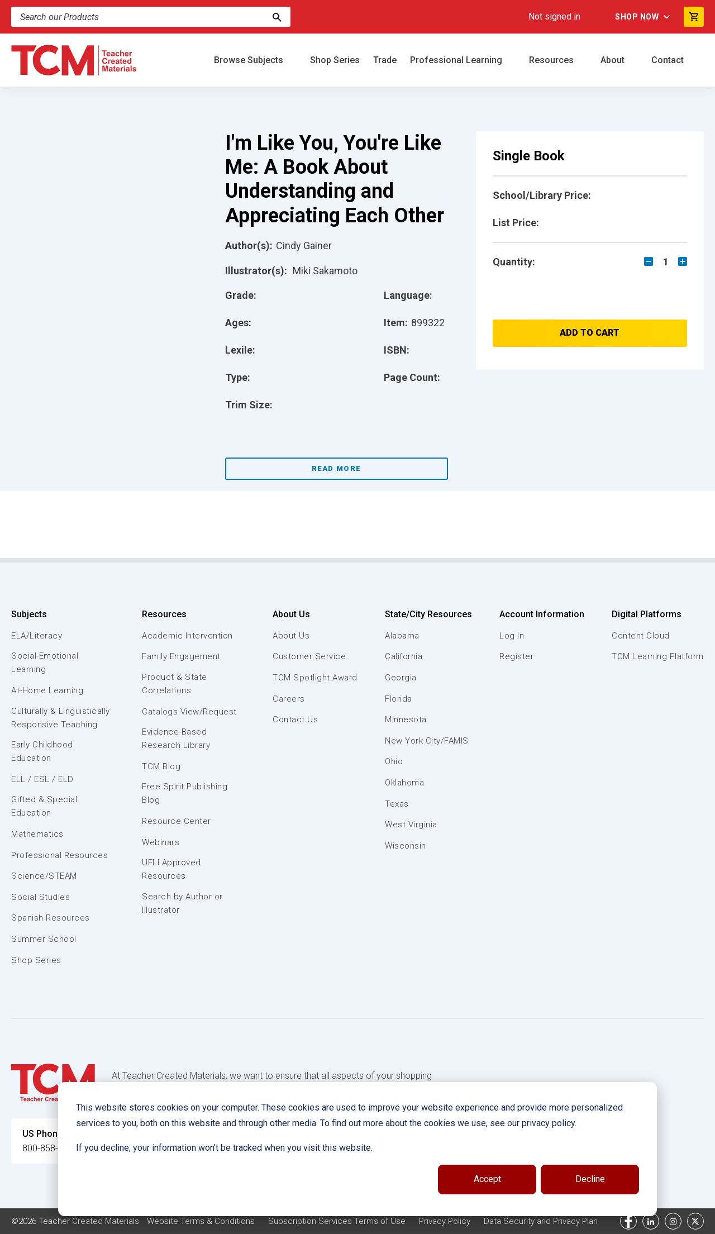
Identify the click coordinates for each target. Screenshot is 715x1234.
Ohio (394, 761)
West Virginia (411, 825)
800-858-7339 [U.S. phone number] (50, 1148)
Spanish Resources (50, 918)
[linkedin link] (650, 1221)
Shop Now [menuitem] (637, 16)
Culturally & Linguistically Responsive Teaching (60, 718)
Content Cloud (641, 636)
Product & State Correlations (174, 683)
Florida (398, 699)
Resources (552, 60)
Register (516, 656)
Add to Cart (589, 332)
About (613, 60)
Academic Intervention (187, 636)
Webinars (160, 842)
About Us (291, 614)
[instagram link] (673, 1221)
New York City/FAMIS (427, 741)
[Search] (277, 17)
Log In (511, 636)
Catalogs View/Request (189, 712)
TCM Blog (161, 766)
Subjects (29, 614)
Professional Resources (59, 855)
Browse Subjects (249, 60)
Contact (668, 60)
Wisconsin (405, 846)
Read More (336, 468)
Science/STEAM (44, 876)
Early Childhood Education (42, 751)
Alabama (402, 636)
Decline (590, 1179)
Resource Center (176, 821)
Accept (487, 1179)
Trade (385, 60)
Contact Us (295, 719)
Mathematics (37, 834)
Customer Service (309, 656)
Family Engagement (181, 656)
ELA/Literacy (36, 636)
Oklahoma (404, 783)
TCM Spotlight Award (315, 678)
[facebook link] (628, 1221)
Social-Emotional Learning (44, 662)
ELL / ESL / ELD (42, 779)
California (403, 656)
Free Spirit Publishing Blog (184, 793)
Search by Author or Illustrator (182, 903)
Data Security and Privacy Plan (541, 1221)
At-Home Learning (47, 690)
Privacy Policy (444, 1221)
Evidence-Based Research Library (176, 738)
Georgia (401, 678)
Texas (397, 804)
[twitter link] (695, 1221)
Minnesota (406, 719)
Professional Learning (457, 60)
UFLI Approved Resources (171, 869)
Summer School (44, 939)
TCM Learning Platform (658, 656)
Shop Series (335, 60)
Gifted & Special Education (44, 806)
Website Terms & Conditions (201, 1221)
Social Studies (40, 897)
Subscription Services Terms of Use (337, 1221)
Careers (289, 699)
